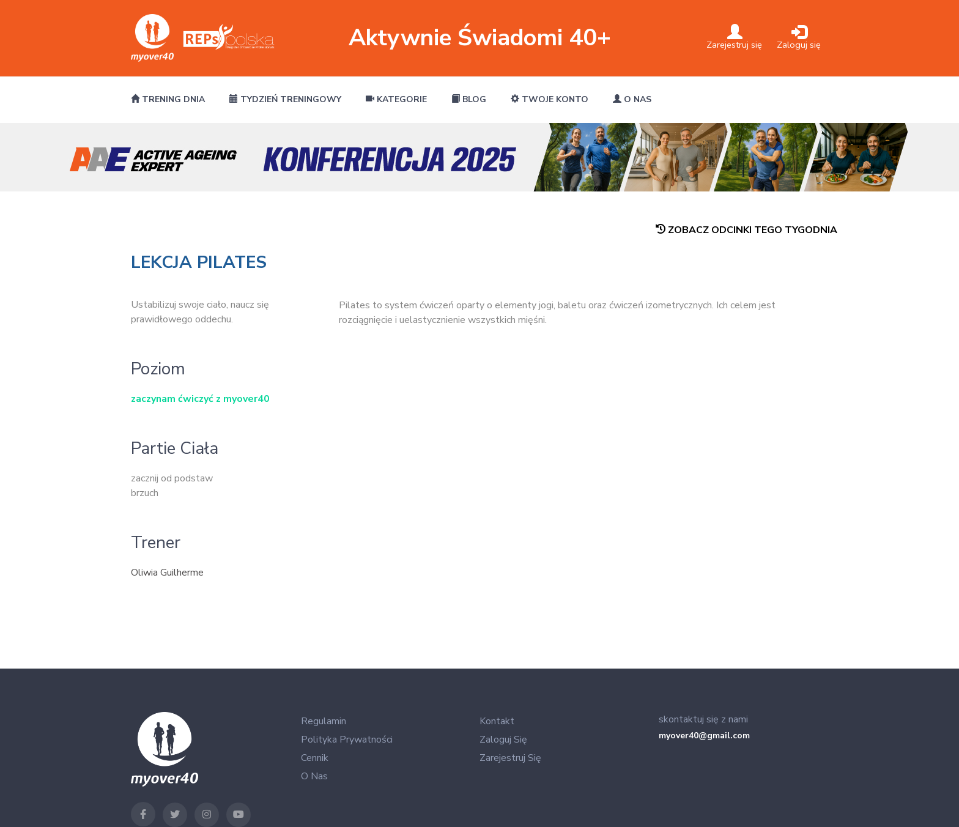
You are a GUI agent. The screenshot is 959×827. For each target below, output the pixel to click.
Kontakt (497, 721)
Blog (468, 99)
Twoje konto (549, 99)
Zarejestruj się (510, 758)
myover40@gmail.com (704, 735)
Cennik (314, 758)
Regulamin (323, 721)
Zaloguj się (503, 739)
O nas (632, 99)
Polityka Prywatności (347, 739)
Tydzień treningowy (285, 99)
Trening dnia (168, 99)
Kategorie (396, 99)
